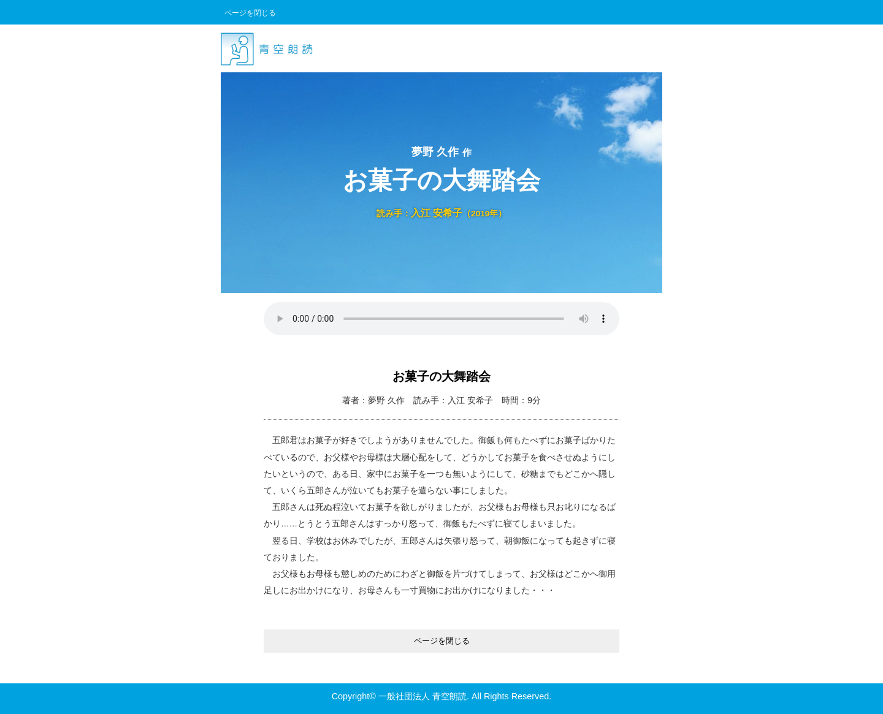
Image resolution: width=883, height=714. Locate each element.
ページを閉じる (250, 13)
